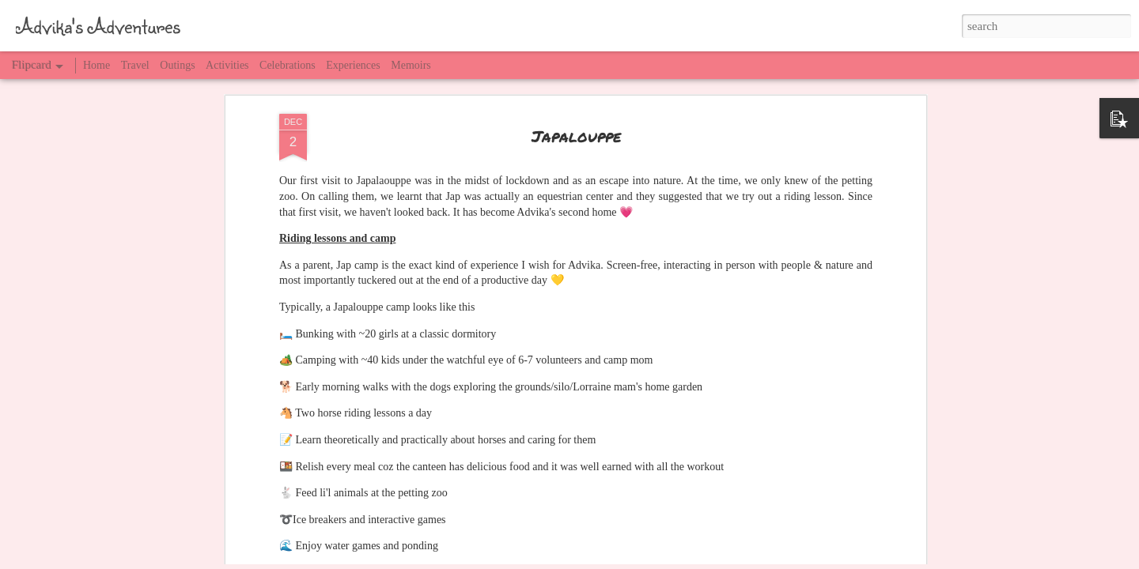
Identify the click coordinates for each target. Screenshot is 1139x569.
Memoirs (411, 65)
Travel (135, 65)
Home (96, 65)
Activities (227, 65)
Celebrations (287, 65)
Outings (177, 65)
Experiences (353, 65)
